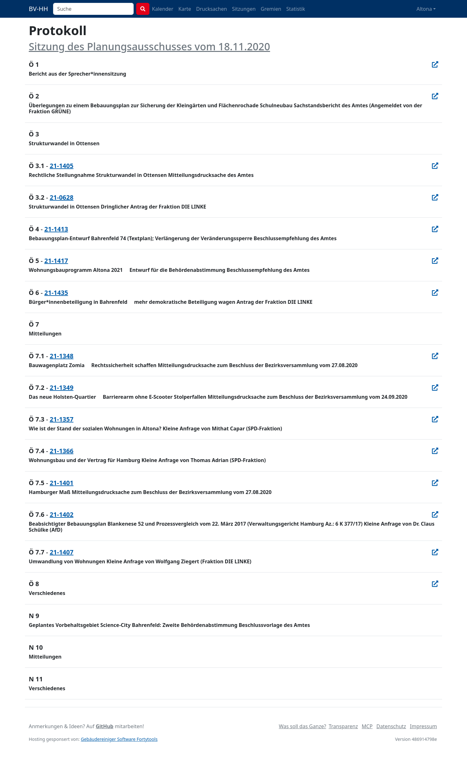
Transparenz (343, 726)
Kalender (162, 8)
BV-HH (38, 8)
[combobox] (93, 9)
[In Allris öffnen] (435, 64)
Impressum (423, 726)
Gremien (271, 8)
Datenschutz (391, 726)
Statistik (295, 8)
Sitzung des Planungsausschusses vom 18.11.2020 (149, 46)
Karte (185, 8)
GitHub (104, 726)
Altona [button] (424, 8)
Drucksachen (211, 8)
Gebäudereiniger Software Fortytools (119, 739)
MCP (367, 726)
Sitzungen (244, 8)
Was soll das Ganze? (302, 726)
